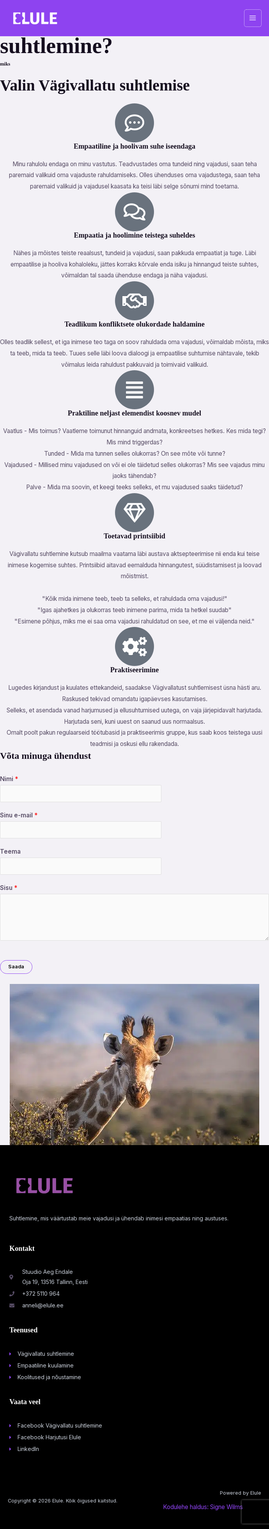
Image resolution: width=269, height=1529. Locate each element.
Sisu (8, 887)
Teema (10, 851)
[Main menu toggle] (252, 18)
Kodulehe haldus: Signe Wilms (203, 1507)
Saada (16, 967)
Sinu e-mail (18, 815)
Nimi (9, 779)
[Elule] (35, 18)
